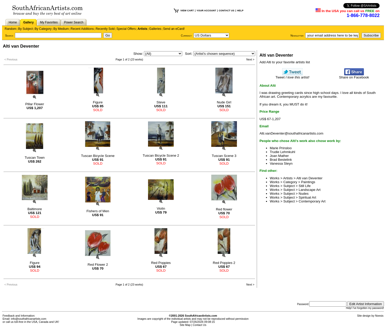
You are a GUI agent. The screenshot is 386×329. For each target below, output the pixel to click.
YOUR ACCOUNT (206, 10)
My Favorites (49, 22)
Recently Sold (105, 29)
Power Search (73, 22)
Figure (98, 102)
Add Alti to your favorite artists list (285, 62)
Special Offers (126, 29)
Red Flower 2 (98, 264)
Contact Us (199, 324)
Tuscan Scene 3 (224, 156)
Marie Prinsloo (281, 148)
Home (13, 22)
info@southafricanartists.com (29, 318)
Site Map (185, 324)
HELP (240, 10)
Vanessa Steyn (281, 163)
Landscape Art (309, 190)
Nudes (304, 193)
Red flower (224, 209)
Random (10, 29)
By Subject (25, 29)
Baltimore (34, 209)
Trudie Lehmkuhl (282, 152)
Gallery (28, 22)
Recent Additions (82, 29)
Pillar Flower (34, 104)
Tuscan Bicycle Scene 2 (161, 155)
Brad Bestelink (281, 160)
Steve (161, 102)
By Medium (61, 29)
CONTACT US (226, 10)
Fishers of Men (97, 211)
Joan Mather (279, 156)
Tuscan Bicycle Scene (98, 156)
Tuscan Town (35, 157)
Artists (142, 29)
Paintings (308, 182)
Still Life (305, 186)
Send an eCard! (174, 29)
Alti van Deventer (309, 178)
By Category (43, 29)
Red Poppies (161, 263)
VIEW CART (187, 10)
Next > (250, 59)
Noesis (379, 315)
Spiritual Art (307, 197)
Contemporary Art (312, 201)
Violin (161, 208)
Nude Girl (224, 102)
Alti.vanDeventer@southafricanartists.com (291, 133)
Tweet (292, 75)
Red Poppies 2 (224, 263)
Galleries (155, 29)
